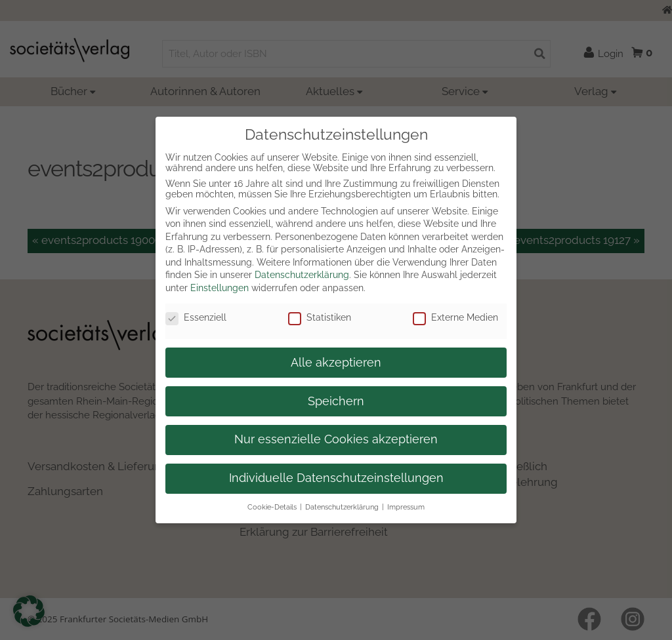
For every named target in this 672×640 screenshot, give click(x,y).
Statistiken (319, 317)
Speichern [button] (336, 401)
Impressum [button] (406, 507)
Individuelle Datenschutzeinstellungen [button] (336, 478)
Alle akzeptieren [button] (336, 362)
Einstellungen (219, 288)
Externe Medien (455, 317)
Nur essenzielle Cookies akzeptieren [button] (336, 439)
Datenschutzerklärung (302, 275)
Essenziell (195, 317)
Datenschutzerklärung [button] (342, 507)
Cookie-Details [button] (272, 507)
